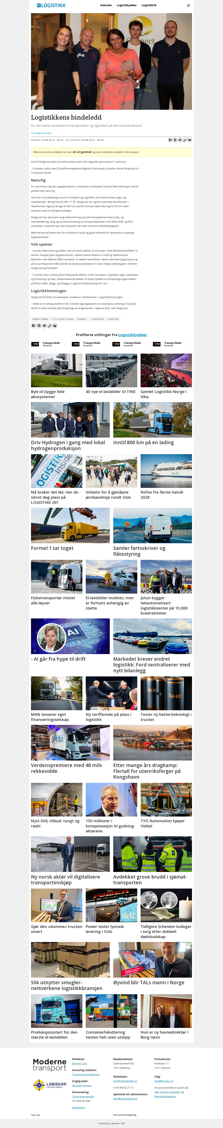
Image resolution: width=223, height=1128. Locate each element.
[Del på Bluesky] (189, 140)
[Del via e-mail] (179, 140)
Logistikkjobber (127, 5)
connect (82, 319)
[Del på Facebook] (170, 140)
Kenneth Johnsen (82, 1085)
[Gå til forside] (51, 5)
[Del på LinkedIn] (175, 140)
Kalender (106, 5)
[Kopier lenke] (184, 140)
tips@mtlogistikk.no (125, 1081)
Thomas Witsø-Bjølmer (86, 1074)
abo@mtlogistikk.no (125, 1098)
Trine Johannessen (83, 1096)
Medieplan (78, 1107)
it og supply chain (62, 319)
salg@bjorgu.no (163, 1081)
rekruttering (40, 319)
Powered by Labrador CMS (111, 1123)
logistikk (113, 319)
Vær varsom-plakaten (167, 1092)
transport (97, 319)
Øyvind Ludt (79, 1063)
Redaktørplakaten (165, 1096)
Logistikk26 (149, 5)
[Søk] (188, 5)
